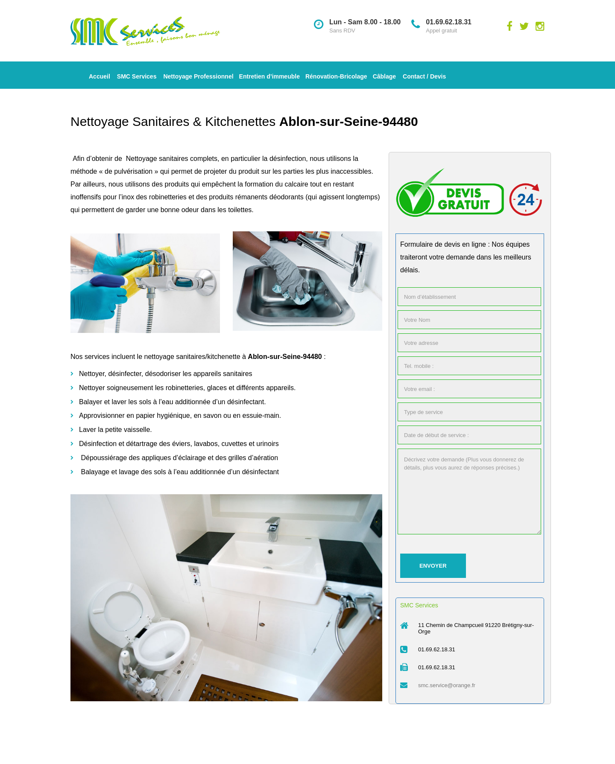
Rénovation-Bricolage (336, 76)
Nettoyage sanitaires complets (171, 158)
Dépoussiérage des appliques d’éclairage (143, 457)
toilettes (240, 209)
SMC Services (137, 76)
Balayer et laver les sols (115, 401)
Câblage (384, 76)
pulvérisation (133, 171)
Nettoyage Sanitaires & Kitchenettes (174, 121)
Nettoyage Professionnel (198, 76)
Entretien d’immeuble (269, 76)
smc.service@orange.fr (446, 685)
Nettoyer (92, 373)
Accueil (99, 76)
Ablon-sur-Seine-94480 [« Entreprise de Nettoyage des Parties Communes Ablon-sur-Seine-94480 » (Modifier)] (348, 121)
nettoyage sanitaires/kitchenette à (195, 356)
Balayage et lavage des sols (123, 471)
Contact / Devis (424, 76)
